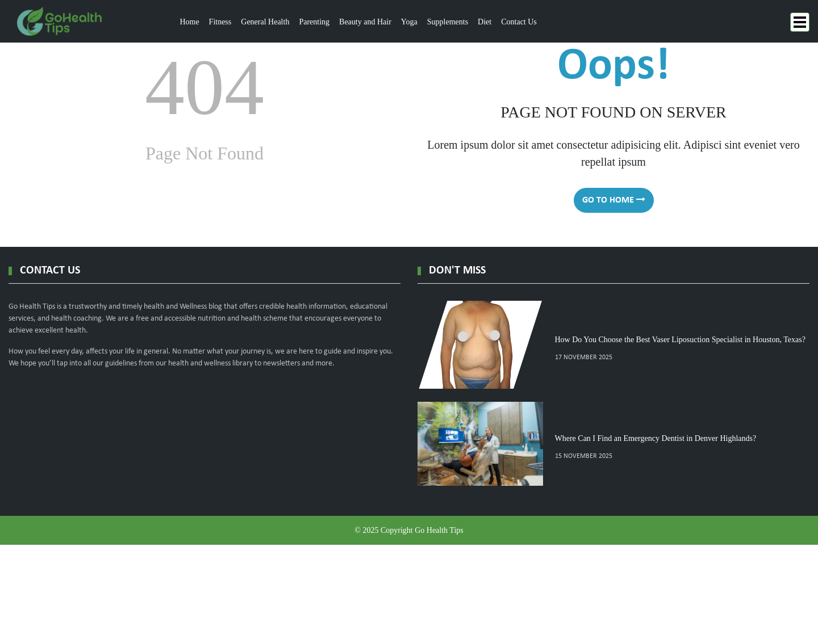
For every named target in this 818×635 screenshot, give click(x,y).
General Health (265, 22)
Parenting (314, 22)
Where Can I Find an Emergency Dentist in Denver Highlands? (656, 438)
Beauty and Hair (365, 22)
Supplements (447, 22)
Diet (484, 22)
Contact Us (519, 22)
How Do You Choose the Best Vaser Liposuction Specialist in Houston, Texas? (680, 339)
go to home (613, 200)
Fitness (220, 22)
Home (189, 22)
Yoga (409, 22)
